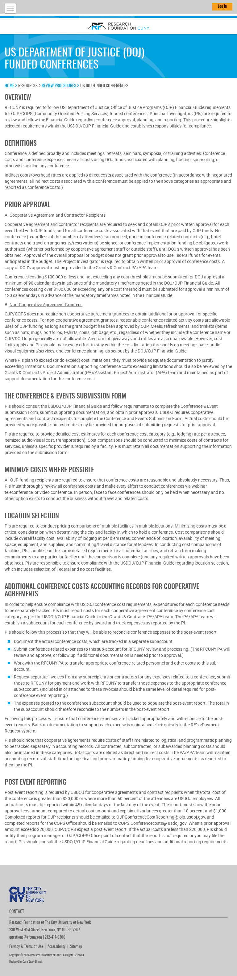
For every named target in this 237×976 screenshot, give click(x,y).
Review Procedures (60, 86)
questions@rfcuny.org (25, 938)
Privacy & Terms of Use (26, 947)
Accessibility (56, 947)
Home (11, 86)
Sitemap (76, 947)
